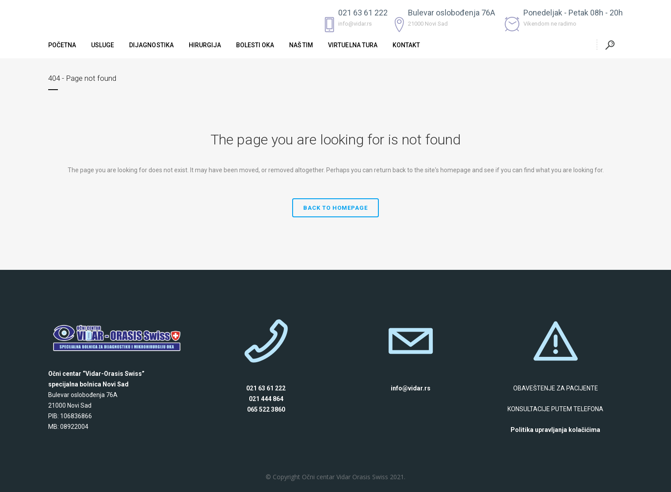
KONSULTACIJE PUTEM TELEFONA (555, 409)
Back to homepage (335, 207)
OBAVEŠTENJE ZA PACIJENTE (555, 388)
